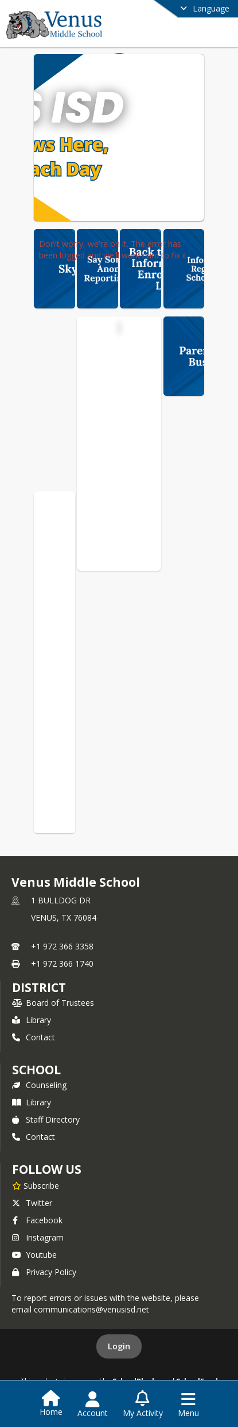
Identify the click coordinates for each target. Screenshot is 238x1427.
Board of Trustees (53, 1002)
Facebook (37, 1220)
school (36, 1070)
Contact (33, 1037)
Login (119, 1346)
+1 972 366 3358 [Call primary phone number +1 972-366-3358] (62, 946)
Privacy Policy (44, 1271)
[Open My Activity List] (143, 1404)
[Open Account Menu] (92, 1404)
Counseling (39, 1084)
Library (31, 1019)
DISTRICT (39, 987)
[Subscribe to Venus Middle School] (35, 1185)
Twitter (32, 1202)
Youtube (34, 1254)
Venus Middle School (120, 349)
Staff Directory (46, 1119)
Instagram (38, 1237)
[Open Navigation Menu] (188, 1404)
